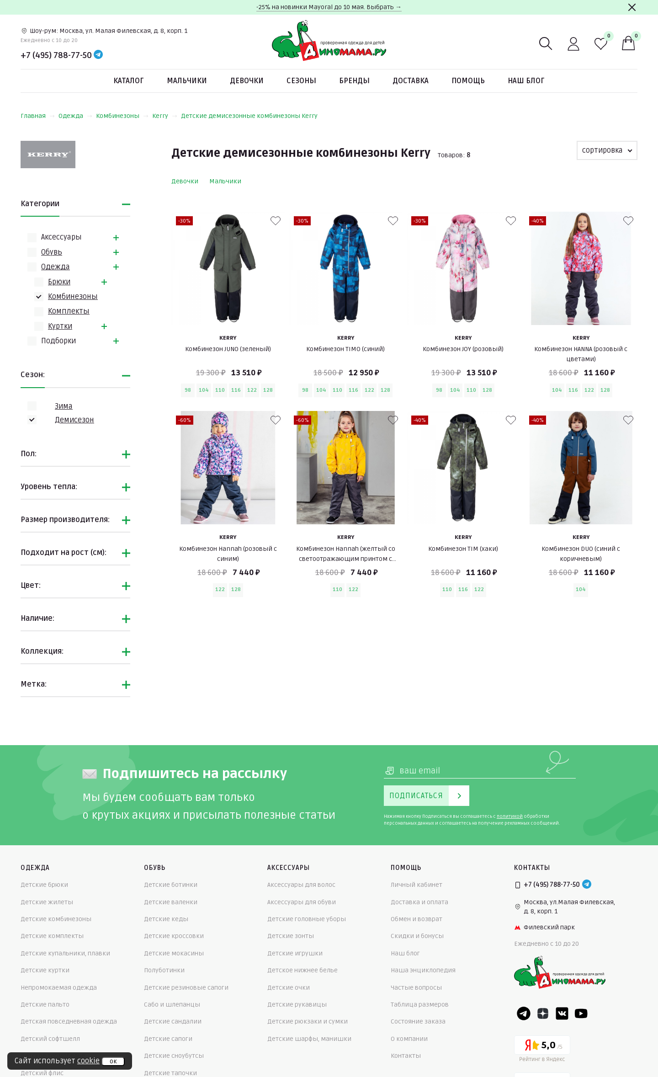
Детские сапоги (168, 1039)
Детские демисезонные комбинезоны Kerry (249, 116)
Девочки (247, 80)
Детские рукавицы (297, 1004)
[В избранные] (275, 221)
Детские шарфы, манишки (309, 1039)
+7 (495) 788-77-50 (56, 55)
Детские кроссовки (174, 936)
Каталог (128, 80)
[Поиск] (546, 44)
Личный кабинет (416, 885)
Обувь (51, 252)
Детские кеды (166, 919)
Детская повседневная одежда (69, 1021)
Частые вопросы (416, 988)
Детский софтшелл (50, 1039)
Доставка (411, 80)
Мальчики (187, 80)
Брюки (59, 282)
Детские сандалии (173, 1021)
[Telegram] (98, 55)
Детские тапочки (170, 1073)
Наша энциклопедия (423, 970)
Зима (64, 406)
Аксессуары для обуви (301, 902)
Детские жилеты (47, 902)
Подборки (58, 341)
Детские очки (288, 988)
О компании (409, 1039)
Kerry (164, 116)
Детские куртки (45, 970)
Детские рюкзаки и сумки (307, 1021)
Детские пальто (45, 1004)
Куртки (60, 326)
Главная (38, 116)
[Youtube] (581, 1013)
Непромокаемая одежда (59, 988)
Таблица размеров (420, 1004)
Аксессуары (61, 237)
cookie (88, 1061)
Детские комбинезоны (56, 919)
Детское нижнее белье (302, 970)
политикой (510, 816)
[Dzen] (543, 1013)
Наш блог (526, 80)
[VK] (562, 1013)
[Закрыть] (631, 7)
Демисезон (74, 420)
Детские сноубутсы (174, 1056)
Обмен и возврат (416, 919)
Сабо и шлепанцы (172, 1004)
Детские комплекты (52, 936)
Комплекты (69, 311)
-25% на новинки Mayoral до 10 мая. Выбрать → (329, 7)
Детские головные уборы (306, 919)
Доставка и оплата (419, 902)
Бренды (354, 80)
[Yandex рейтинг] (542, 1050)
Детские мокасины (174, 953)
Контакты (406, 1056)
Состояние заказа (418, 1021)
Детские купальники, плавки (65, 953)
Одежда (75, 116)
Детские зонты (290, 936)
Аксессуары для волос (301, 885)
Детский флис (42, 1073)
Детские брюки (44, 885)
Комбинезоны (122, 116)
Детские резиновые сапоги (186, 988)
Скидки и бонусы (417, 936)
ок (113, 1061)
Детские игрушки (295, 953)
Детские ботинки (170, 885)
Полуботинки (164, 970)
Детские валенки (170, 902)
